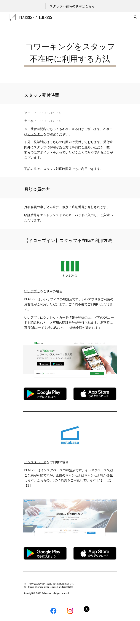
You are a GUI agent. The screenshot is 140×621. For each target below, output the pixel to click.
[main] (70, 52)
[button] (4, 17)
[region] (70, 6)
